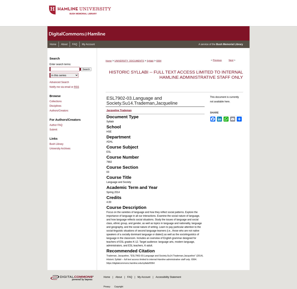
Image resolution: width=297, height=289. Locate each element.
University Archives (60, 148)
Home (109, 61)
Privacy (107, 286)
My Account (144, 277)
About (119, 277)
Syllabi (150, 61)
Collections (56, 101)
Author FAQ (56, 125)
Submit (53, 129)
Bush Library (56, 144)
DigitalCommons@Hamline (80, 33)
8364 (158, 61)
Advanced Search (59, 82)
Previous (217, 60)
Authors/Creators (59, 110)
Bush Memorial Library (229, 44)
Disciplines (55, 105)
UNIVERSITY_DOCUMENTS (129, 61)
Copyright (118, 286)
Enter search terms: (60, 64)
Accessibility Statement (168, 277)
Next (231, 60)
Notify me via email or (64, 86)
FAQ (129, 277)
